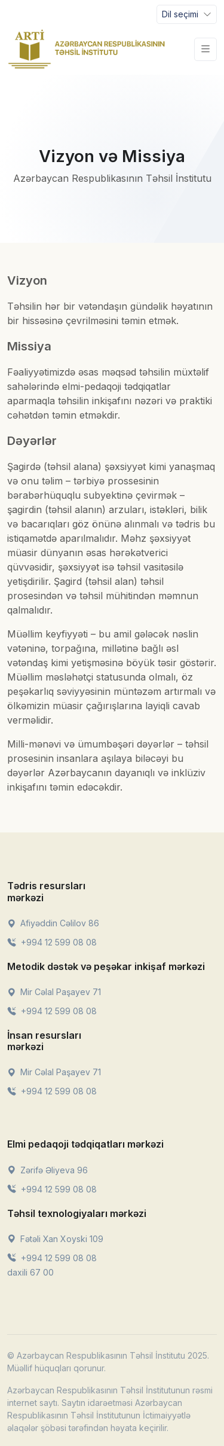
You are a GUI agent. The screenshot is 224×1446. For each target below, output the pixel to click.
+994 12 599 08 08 (52, 942)
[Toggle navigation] (187, 14)
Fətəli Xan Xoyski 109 (55, 1239)
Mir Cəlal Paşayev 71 (54, 992)
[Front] (86, 49)
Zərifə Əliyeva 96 (47, 1170)
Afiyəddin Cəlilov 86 (53, 923)
